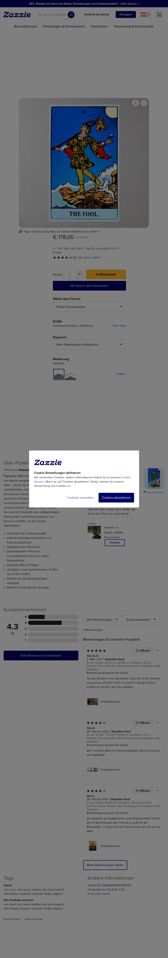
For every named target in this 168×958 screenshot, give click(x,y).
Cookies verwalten (80, 498)
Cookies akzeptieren (116, 498)
